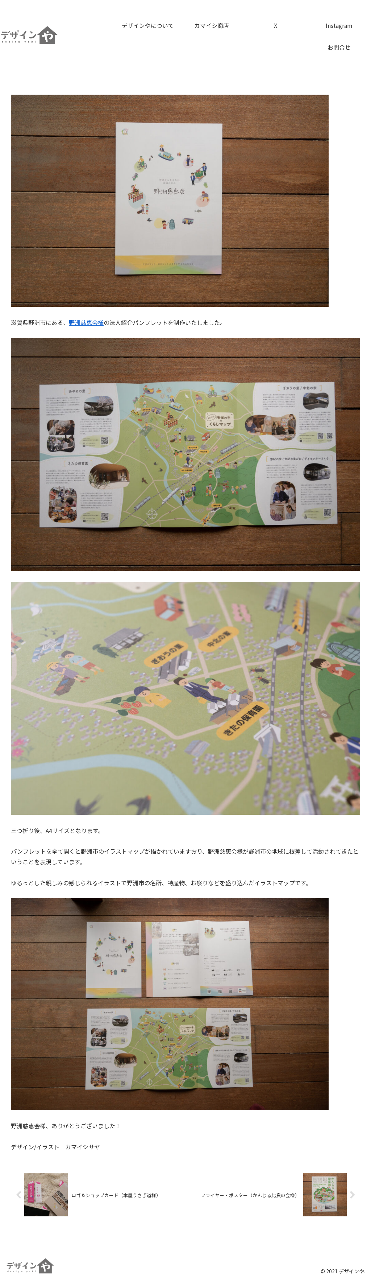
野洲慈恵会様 (86, 322)
